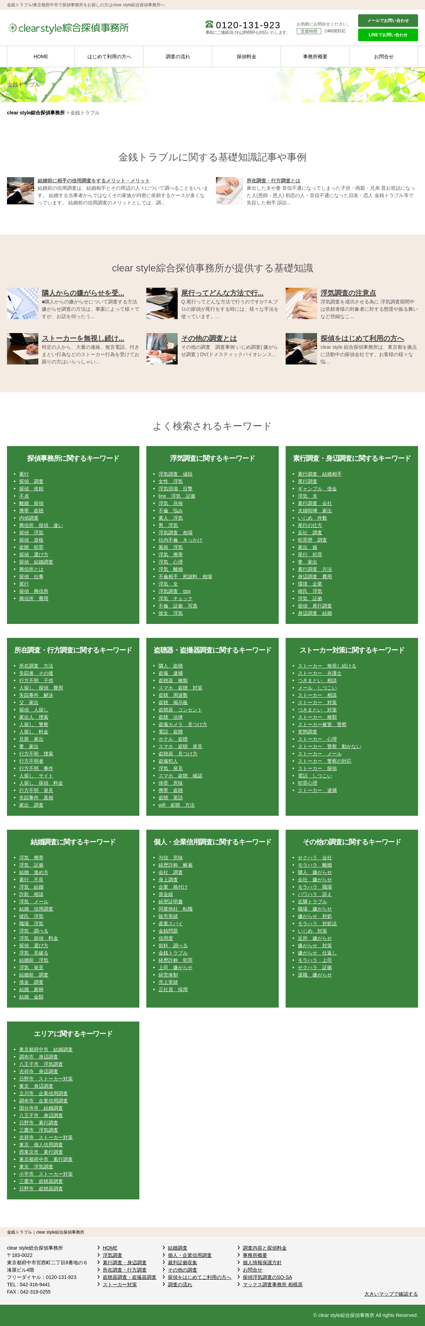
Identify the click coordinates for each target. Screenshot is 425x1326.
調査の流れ (178, 56)
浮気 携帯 (171, 554)
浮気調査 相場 (176, 532)
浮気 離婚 (171, 569)
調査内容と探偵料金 (265, 1248)
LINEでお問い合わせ (388, 34)
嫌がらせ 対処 (315, 916)
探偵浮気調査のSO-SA (267, 1277)
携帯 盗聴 (31, 510)
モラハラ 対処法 (317, 923)
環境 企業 (310, 584)
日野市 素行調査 (38, 1122)
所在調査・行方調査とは (273, 180)
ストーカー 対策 (317, 702)
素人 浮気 (171, 518)
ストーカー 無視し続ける (327, 666)
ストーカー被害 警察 (322, 724)
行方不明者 (31, 761)
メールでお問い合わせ (388, 20)
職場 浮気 (31, 923)
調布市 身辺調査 (38, 1057)
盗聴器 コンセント (180, 710)
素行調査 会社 (315, 503)
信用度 (166, 938)
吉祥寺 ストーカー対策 (46, 1137)
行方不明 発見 (36, 790)
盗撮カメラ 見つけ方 (183, 724)
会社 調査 (171, 872)
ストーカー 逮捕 (317, 790)
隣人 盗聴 (171, 666)
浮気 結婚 (31, 887)
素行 (24, 474)
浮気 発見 (171, 768)
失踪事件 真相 (36, 797)
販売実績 (168, 916)
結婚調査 (177, 1248)
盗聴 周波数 (173, 695)
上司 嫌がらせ (176, 967)
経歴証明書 (171, 901)
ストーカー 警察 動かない (329, 746)
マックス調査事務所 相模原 (273, 1284)
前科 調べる (173, 945)
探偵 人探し (33, 710)
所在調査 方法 (36, 666)
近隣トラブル (312, 901)
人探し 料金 (33, 731)
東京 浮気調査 (36, 1166)
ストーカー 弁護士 (320, 673)
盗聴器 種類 (173, 680)
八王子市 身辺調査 (41, 1115)
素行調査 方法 (315, 569)
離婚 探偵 (31, 503)
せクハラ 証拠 (315, 967)
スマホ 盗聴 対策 (180, 688)
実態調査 (307, 731)
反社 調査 (310, 532)
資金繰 (166, 894)
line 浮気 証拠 (177, 496)
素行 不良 (31, 879)
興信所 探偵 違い (41, 525)
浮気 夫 (307, 496)
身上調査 (168, 879)
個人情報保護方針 (262, 1262)
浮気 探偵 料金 (38, 938)
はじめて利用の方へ (109, 56)
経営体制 (168, 975)
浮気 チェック (176, 598)
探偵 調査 (31, 481)
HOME (41, 56)
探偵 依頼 (31, 488)
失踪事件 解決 (36, 695)
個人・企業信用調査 (190, 1255)
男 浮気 (168, 525)
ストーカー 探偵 (317, 768)
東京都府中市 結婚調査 (46, 1049)
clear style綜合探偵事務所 (36, 112)
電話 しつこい (315, 775)
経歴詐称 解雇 (176, 865)
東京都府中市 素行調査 (46, 1159)
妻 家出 (307, 562)
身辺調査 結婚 (315, 613)
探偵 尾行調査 (315, 606)
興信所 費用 (33, 598)
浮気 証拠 (310, 598)
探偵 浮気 (31, 532)
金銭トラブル (173, 953)
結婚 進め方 (33, 872)
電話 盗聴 (171, 731)
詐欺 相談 (31, 894)
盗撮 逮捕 (171, 673)
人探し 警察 (33, 724)
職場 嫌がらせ (315, 909)
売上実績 (168, 982)
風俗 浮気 (171, 547)
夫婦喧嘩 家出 (315, 510)
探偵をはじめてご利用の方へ (199, 1277)
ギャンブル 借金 (317, 488)
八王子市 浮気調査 (41, 1064)
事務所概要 (315, 56)
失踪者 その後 (36, 673)
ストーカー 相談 (317, 695)
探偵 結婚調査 (36, 562)
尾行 (24, 584)
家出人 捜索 (33, 717)
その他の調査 (182, 1270)
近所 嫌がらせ (315, 938)
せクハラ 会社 (315, 857)
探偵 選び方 (33, 554)
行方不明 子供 (36, 680)
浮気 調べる (33, 931)
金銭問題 (168, 931)
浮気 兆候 (171, 503)
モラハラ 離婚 (315, 865)
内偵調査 (29, 518)
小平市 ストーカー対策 (46, 1174)
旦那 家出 (31, 739)
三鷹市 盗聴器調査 (41, 1181)
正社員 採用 (173, 989)
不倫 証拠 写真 (178, 606)
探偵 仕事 (31, 576)
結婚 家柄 (31, 989)
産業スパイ (171, 923)
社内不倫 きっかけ (180, 540)
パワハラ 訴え (315, 894)
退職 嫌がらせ (315, 975)
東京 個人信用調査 (41, 1144)
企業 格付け (173, 887)
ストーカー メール (320, 753)
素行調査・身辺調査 (125, 1262)
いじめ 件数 (312, 518)
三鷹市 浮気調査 (38, 1130)
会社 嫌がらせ (315, 879)
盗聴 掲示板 (173, 702)
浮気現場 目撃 (176, 488)
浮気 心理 (171, 562)
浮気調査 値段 (176, 474)
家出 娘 (307, 547)
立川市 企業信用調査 (43, 1093)
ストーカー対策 (120, 1284)
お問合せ (384, 56)
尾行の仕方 (310, 525)
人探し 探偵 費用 (41, 688)
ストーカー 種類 (317, 717)
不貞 (24, 496)
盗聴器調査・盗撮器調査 (129, 1277)
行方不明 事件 (36, 768)
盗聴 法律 (171, 717)
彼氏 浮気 (310, 591)
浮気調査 (112, 1255)
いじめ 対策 (312, 931)
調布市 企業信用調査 (43, 1100)
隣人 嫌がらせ (315, 872)
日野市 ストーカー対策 (46, 1079)
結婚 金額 (31, 997)
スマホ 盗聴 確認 (180, 775)
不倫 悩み (171, 510)
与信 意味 (171, 857)
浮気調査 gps (175, 591)
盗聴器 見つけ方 (178, 753)
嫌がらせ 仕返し (317, 953)
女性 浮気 (171, 481)
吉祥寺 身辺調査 (38, 1071)
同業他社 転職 (176, 909)
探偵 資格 (31, 540)
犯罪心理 (307, 783)
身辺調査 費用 (315, 576)
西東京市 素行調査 (41, 1152)
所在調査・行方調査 (125, 1270)
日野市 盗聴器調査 (41, 1188)
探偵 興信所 (33, 591)
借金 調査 (31, 982)
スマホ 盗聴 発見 (180, 746)
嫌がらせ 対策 (315, 945)
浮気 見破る (33, 953)
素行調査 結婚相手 (320, 474)
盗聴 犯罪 (31, 547)
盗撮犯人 (168, 761)
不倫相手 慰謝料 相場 (185, 576)
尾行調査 (307, 481)
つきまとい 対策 (317, 710)
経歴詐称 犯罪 (176, 960)
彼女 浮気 (171, 613)
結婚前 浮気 (33, 960)
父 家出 (29, 702)
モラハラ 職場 (315, 887)
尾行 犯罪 (310, 554)
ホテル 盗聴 (173, 739)
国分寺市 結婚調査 (41, 1108)
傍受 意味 (171, 783)
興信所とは (31, 569)
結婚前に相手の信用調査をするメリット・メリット (94, 180)
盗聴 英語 (171, 797)
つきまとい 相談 (317, 680)
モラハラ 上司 (315, 960)
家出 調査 (31, 805)
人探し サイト (36, 775)
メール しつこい (317, 688)
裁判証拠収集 (182, 1262)
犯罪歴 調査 (312, 540)
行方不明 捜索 (36, 753)
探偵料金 (246, 56)
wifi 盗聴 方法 (177, 805)
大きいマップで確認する (391, 1294)
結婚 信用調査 (36, 909)
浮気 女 (168, 584)
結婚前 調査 (33, 975)
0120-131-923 (248, 25)
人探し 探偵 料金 (41, 783)
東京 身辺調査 (36, 1086)
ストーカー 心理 (317, 739)
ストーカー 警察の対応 (324, 761)
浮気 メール (33, 901)
